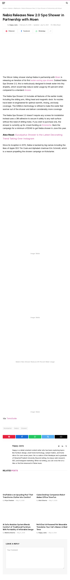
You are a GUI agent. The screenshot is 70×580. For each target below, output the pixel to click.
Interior (10, 8)
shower (27, 90)
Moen (57, 77)
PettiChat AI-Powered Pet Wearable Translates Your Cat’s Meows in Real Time (51, 527)
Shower (24, 428)
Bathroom (17, 8)
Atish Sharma (42, 500)
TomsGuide (12, 418)
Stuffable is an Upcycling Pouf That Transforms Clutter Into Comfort (18, 496)
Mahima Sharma (10, 533)
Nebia (16, 428)
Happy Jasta (13, 25)
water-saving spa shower (42, 80)
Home (5, 8)
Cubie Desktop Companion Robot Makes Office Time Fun (50, 496)
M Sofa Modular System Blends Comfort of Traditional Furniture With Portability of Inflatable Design (18, 527)
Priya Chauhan (9, 500)
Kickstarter (46, 125)
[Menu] (3, 3)
